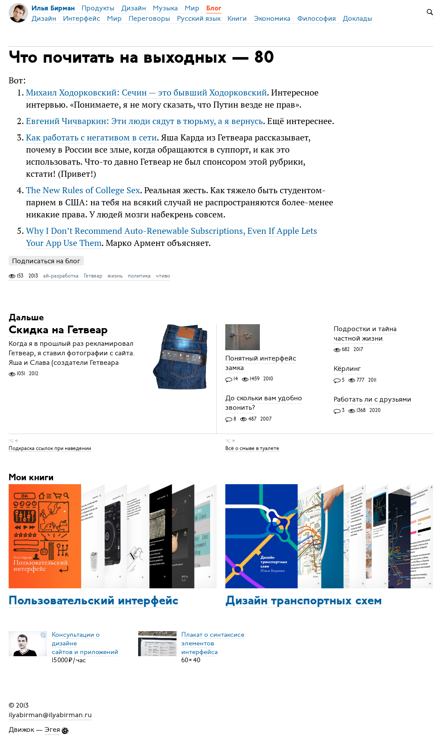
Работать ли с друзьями (372, 399)
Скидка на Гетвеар (58, 330)
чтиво (163, 275)
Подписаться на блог (46, 260)
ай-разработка (61, 275)
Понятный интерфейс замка (260, 363)
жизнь (115, 275)
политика (139, 275)
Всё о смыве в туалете (252, 447)
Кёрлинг (347, 369)
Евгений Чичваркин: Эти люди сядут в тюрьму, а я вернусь (144, 121)
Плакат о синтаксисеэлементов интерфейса (212, 643)
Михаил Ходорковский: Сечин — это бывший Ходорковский (146, 92)
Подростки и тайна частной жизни (365, 333)
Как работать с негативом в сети (91, 137)
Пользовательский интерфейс (93, 601)
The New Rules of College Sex (83, 190)
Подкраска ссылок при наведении (50, 447)
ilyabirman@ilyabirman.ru (50, 715)
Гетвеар (93, 275)
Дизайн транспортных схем (303, 601)
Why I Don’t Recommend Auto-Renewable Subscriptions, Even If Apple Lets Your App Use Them (171, 237)
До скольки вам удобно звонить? (263, 403)
